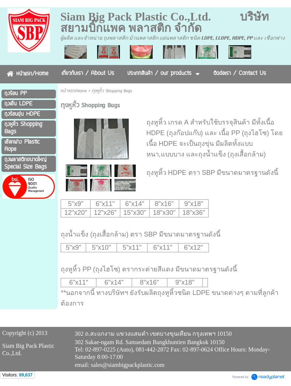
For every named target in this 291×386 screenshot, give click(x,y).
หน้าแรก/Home (74, 91)
